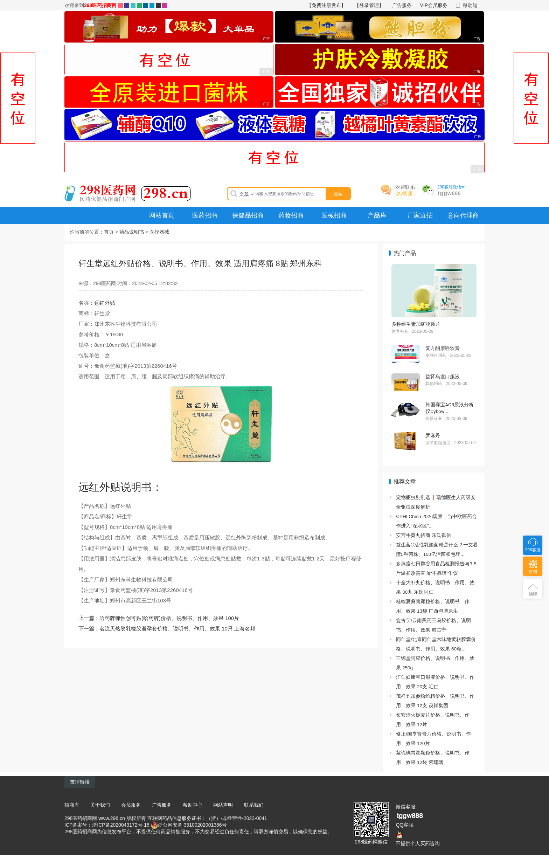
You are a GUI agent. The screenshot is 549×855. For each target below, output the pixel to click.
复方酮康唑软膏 (442, 348)
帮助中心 (192, 805)
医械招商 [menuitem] (334, 215)
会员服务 (131, 805)
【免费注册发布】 (326, 5)
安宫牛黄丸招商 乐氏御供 (423, 535)
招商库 (71, 805)
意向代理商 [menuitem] (463, 215)
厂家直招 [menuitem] (420, 215)
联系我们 (254, 805)
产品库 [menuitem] (377, 215)
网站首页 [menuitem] (161, 215)
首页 (109, 232)
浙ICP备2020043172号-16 (120, 824)
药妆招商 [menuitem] (291, 215)
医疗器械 (159, 232)
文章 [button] (246, 194)
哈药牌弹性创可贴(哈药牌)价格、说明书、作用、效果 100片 (169, 618)
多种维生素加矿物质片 (415, 324)
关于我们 (100, 805)
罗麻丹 (432, 435)
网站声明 (223, 805)
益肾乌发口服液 (442, 376)
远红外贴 (104, 303)
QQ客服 (404, 193)
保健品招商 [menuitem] (248, 215)
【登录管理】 (369, 5)
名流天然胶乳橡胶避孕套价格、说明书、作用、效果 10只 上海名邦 (177, 629)
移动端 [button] (470, 5)
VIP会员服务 (434, 5)
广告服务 (402, 5)
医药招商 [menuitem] (204, 215)
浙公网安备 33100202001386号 (192, 824)
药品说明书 (131, 232)
